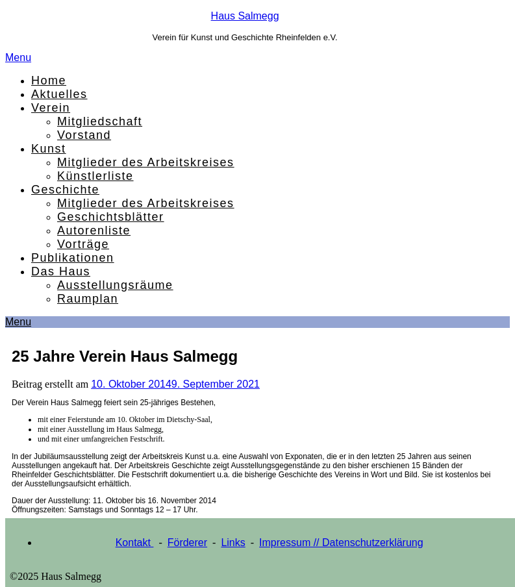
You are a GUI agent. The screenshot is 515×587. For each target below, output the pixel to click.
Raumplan (87, 298)
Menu (18, 57)
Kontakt (135, 542)
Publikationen (72, 257)
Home (48, 80)
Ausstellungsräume (115, 285)
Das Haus (60, 271)
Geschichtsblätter (110, 216)
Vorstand (84, 135)
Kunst (48, 148)
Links (233, 542)
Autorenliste (94, 230)
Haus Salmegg (245, 15)
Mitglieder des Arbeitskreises (145, 162)
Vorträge (83, 244)
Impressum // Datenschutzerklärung (341, 542)
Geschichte (65, 189)
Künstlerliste (95, 175)
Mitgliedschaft (99, 121)
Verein (50, 107)
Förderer (187, 542)
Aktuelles (59, 94)
